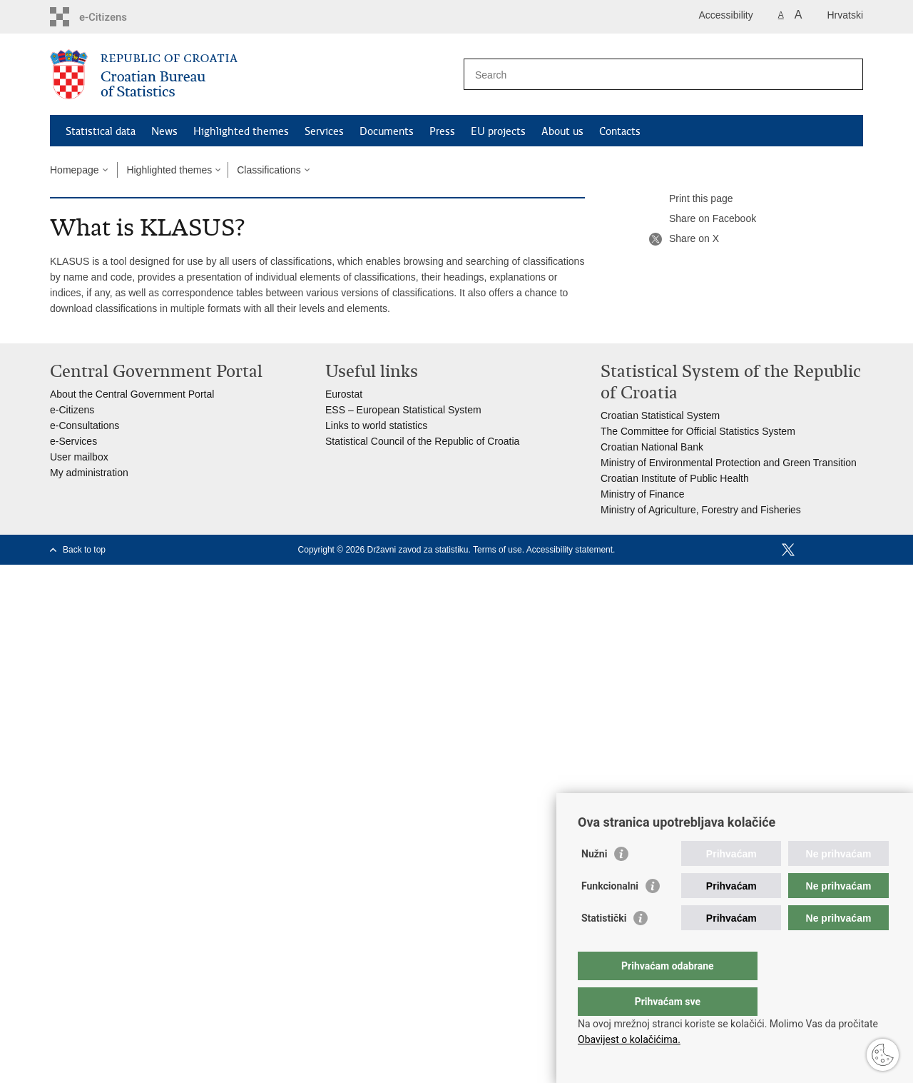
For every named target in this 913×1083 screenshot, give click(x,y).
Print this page (691, 199)
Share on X (684, 239)
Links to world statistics (376, 425)
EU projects (498, 131)
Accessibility (726, 15)
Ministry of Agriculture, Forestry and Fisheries (701, 509)
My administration (89, 472)
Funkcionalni (609, 914)
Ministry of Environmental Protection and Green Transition (729, 462)
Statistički (603, 946)
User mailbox (79, 457)
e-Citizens (72, 409)
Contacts (620, 131)
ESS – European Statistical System (403, 409)
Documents (386, 131)
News (164, 131)
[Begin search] (847, 74)
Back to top (84, 550)
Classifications (268, 170)
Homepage (74, 170)
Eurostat (343, 394)
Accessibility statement (569, 550)
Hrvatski (845, 15)
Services (324, 131)
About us (562, 131)
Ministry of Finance (642, 494)
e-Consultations (84, 425)
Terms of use (497, 550)
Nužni (594, 882)
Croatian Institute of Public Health (675, 478)
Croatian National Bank (652, 447)
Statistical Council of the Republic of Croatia (422, 441)
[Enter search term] (648, 74)
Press (442, 131)
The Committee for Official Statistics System (698, 431)
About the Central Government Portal (132, 394)
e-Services (73, 441)
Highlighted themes (241, 131)
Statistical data (101, 131)
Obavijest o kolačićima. (629, 1039)
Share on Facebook (702, 219)
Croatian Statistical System (660, 415)
